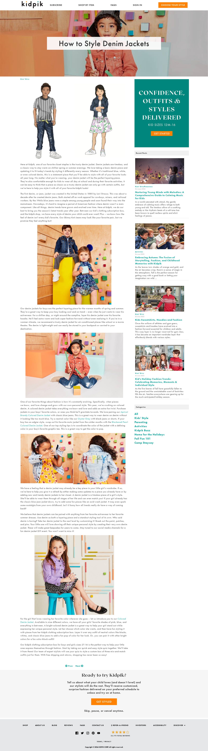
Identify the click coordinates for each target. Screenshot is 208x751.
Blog (54, 725)
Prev (69, 666)
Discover (179, 725)
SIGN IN (137, 5)
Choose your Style (173, 5)
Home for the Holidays (150, 434)
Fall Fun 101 (143, 438)
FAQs (114, 5)
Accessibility (159, 725)
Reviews (68, 725)
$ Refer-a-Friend (119, 725)
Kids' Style (24, 79)
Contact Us (98, 725)
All (136, 414)
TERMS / (100, 742)
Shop (25, 725)
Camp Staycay (144, 442)
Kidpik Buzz (142, 430)
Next (79, 666)
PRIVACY (107, 742)
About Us (40, 725)
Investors (141, 725)
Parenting (141, 422)
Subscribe (56, 5)
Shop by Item (86, 5)
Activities (141, 426)
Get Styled (104, 701)
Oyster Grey (84, 418)
